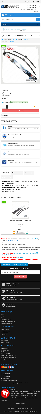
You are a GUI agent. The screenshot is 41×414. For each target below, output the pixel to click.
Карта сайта (3, 334)
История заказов (5, 350)
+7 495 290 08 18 (33, 5)
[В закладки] (34, 106)
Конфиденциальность (6, 359)
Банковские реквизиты (6, 323)
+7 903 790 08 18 (5, 376)
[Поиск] (38, 19)
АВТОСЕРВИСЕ (34, 239)
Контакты (3, 360)
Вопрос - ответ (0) (6, 177)
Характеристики (17, 173)
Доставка (3, 318)
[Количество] (4, 107)
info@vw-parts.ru (5, 378)
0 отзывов (11, 41)
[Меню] (2, 1)
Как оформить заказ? (6, 319)
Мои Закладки (4, 352)
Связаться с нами (5, 329)
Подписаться (20, 276)
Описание (5, 172)
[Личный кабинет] (37, 1)
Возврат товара (4, 332)
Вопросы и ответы (5, 331)
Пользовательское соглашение (8, 357)
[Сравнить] (37, 106)
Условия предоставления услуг (8, 355)
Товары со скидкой (5, 342)
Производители (4, 340)
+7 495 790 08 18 (33, 7)
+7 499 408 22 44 (21, 258)
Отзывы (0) (28, 173)
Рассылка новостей (5, 353)
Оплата (2, 316)
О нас (2, 314)
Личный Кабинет (5, 348)
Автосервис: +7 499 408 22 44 (9, 380)
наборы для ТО (32, 397)
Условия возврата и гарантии (8, 321)
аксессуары (25, 397)
